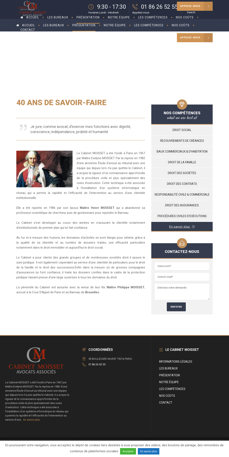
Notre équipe (169, 382)
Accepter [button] (128, 451)
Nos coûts (167, 395)
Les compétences (172, 389)
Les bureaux (168, 368)
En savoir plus (31, 419)
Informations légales (175, 361)
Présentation (169, 375)
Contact (165, 402)
